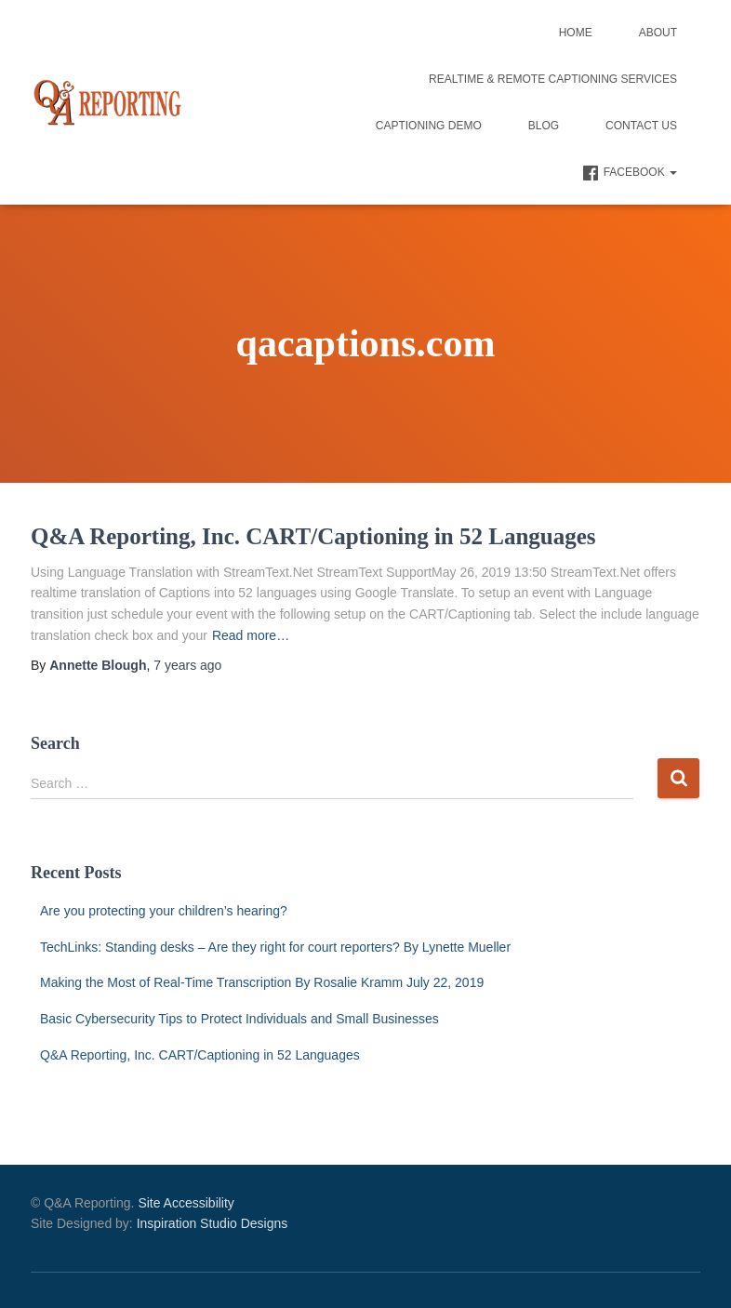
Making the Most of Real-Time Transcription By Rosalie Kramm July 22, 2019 (262, 982)
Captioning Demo (429, 125)
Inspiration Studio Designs (212, 1223)
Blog (543, 125)
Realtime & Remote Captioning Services (553, 79)
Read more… (250, 635)
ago (187, 665)
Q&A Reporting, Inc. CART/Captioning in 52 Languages (313, 536)
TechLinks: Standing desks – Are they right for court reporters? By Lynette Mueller (275, 947)
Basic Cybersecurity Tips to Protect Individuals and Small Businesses (239, 1018)
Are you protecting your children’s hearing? (163, 910)
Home (575, 32)
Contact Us (641, 125)
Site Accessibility (185, 1202)
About (658, 32)
